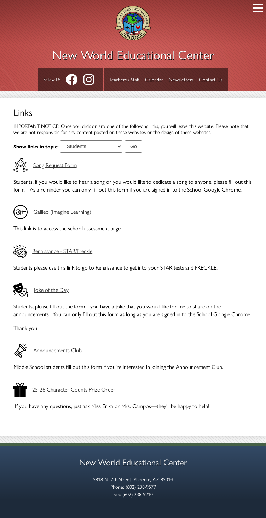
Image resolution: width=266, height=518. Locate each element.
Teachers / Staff (124, 80)
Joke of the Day (51, 290)
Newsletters (181, 80)
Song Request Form (55, 165)
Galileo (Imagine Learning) (62, 211)
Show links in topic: (36, 146)
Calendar (154, 80)
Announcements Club (57, 350)
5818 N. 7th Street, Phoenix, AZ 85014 (133, 480)
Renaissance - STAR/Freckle (62, 251)
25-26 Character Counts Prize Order (73, 389)
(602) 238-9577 (141, 487)
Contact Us (210, 80)
